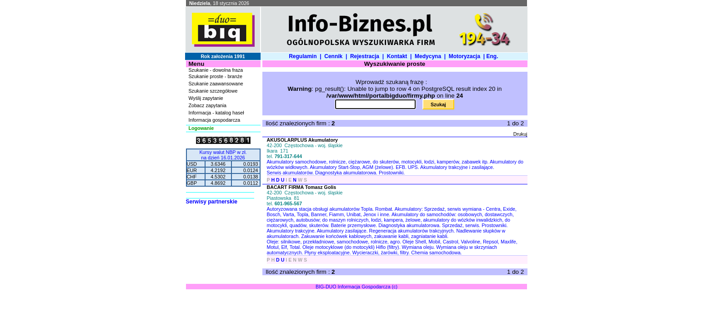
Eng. (493, 56)
